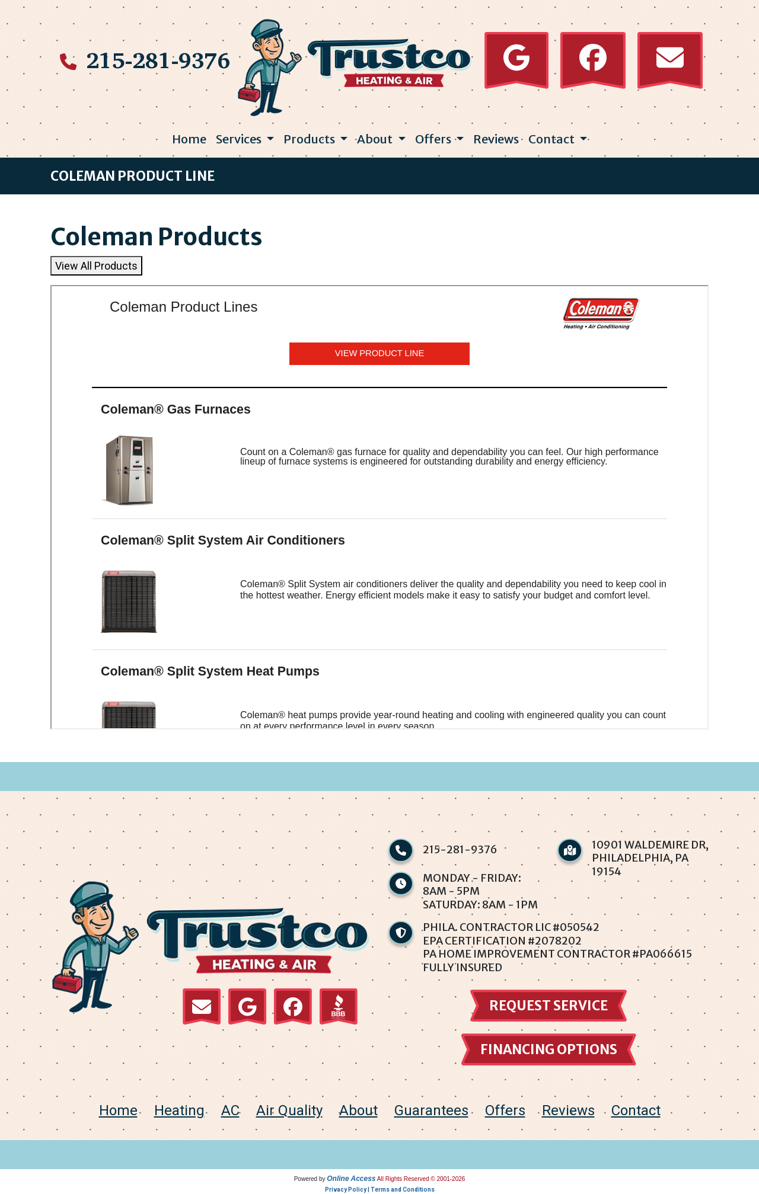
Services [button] (240, 139)
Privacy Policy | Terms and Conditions (380, 1189)
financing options (548, 1049)
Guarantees (431, 1110)
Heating (179, 1110)
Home (189, 139)
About (358, 1110)
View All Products (96, 266)
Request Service (548, 1005)
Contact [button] (552, 139)
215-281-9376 (158, 60)
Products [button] (310, 139)
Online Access (351, 1178)
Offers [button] (434, 139)
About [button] (376, 139)
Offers (505, 1110)
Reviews (496, 139)
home (118, 1110)
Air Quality (289, 1110)
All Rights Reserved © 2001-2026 (421, 1179)
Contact (636, 1110)
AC (230, 1110)
